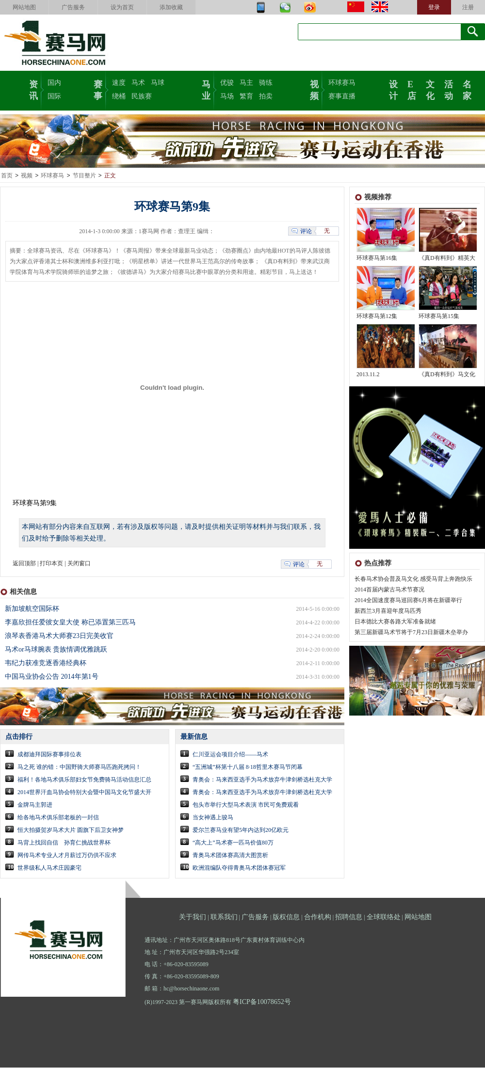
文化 (430, 89)
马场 (227, 96)
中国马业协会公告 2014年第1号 (51, 677)
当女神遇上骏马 (213, 817)
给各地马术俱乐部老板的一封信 (58, 817)
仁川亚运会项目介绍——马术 (230, 754)
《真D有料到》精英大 (447, 258)
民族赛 (141, 96)
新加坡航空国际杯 (32, 609)
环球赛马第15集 (439, 316)
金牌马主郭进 (34, 805)
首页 (7, 176)
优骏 (227, 82)
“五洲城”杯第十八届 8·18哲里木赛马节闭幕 (248, 767)
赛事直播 (342, 96)
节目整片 (84, 176)
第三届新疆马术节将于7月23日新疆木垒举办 (411, 632)
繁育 (246, 96)
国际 (54, 96)
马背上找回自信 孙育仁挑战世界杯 (64, 843)
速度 (119, 82)
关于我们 (192, 917)
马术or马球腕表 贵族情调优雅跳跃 (56, 650)
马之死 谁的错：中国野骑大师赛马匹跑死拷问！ (79, 767)
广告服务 (73, 7)
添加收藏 (171, 7)
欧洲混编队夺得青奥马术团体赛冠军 (239, 868)
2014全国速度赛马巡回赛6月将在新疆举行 (408, 600)
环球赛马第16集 (376, 258)
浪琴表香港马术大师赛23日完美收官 (59, 636)
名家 (467, 89)
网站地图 (24, 7)
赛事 (98, 89)
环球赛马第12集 (376, 316)
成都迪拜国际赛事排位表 (49, 754)
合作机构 (317, 917)
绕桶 (119, 96)
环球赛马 (342, 82)
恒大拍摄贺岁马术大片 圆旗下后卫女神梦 (70, 830)
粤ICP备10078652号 (262, 1002)
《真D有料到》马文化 (447, 374)
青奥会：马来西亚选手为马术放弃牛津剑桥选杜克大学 (262, 780)
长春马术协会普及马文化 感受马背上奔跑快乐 (413, 579)
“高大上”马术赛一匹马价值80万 (233, 843)
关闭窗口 (79, 563)
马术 (138, 82)
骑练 (266, 82)
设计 (393, 89)
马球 (157, 82)
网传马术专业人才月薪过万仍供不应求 (66, 855)
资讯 (33, 89)
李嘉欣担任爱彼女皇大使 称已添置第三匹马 (70, 622)
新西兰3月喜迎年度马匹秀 (388, 611)
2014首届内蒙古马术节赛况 (389, 590)
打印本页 (51, 563)
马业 (206, 89)
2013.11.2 (368, 374)
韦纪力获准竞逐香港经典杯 (45, 663)
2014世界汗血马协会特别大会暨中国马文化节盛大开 (84, 792)
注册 (468, 7)
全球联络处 (384, 917)
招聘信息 (348, 917)
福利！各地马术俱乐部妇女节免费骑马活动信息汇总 (84, 780)
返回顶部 (24, 563)
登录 (434, 7)
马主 (246, 82)
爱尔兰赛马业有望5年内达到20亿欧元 (241, 830)
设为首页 (122, 7)
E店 (411, 89)
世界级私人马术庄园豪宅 (49, 868)
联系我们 (224, 917)
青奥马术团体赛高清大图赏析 (230, 855)
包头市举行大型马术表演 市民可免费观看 (246, 805)
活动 (448, 89)
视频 (314, 89)
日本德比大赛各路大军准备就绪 (395, 622)
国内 (54, 82)
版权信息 (286, 917)
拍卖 (266, 96)
